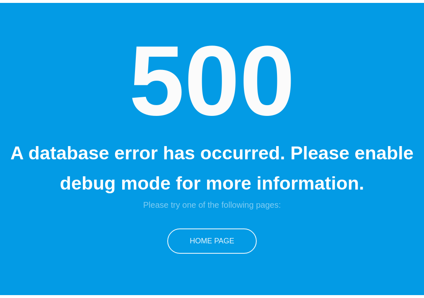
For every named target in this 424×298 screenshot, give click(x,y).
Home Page (212, 241)
